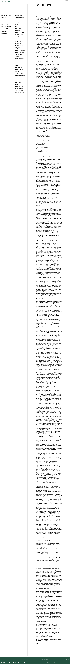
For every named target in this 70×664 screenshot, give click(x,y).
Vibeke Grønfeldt (20, 41)
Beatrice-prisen (4, 17)
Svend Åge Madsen (21, 75)
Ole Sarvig (19, 84)
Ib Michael (19, 43)
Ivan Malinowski (20, 79)
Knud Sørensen (20, 24)
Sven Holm (19, 71)
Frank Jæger (19, 80)
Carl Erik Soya (20, 69)
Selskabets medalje (4, 31)
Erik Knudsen (20, 88)
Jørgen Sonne (20, 67)
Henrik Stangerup (20, 52)
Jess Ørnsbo (19, 54)
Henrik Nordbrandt (21, 60)
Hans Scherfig (20, 73)
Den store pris (3, 20)
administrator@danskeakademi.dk (48, 662)
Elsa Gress (38, 8)
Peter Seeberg (20, 65)
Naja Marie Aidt (20, 19)
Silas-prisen (3, 35)
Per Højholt (19, 56)
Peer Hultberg (20, 34)
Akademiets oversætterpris (6, 15)
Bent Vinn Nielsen (20, 32)
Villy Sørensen (20, 94)
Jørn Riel (19, 28)
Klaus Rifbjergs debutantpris (6, 26)
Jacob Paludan (20, 90)
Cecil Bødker (19, 39)
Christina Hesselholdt (21, 21)
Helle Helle (19, 22)
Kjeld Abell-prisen (4, 24)
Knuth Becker (20, 96)
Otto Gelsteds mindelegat (5, 29)
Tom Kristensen (20, 82)
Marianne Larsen (20, 17)
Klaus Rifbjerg (20, 86)
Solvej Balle (19, 15)
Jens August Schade (21, 92)
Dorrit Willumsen (20, 58)
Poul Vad (19, 61)
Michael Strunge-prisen (5, 28)
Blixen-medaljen (4, 19)
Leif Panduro (19, 77)
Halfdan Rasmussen (21, 50)
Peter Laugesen (20, 45)
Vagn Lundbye (20, 36)
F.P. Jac (18, 30)
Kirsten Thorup (20, 38)
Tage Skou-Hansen (21, 63)
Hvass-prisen (3, 22)
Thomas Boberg (20, 26)
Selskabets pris (4, 33)
